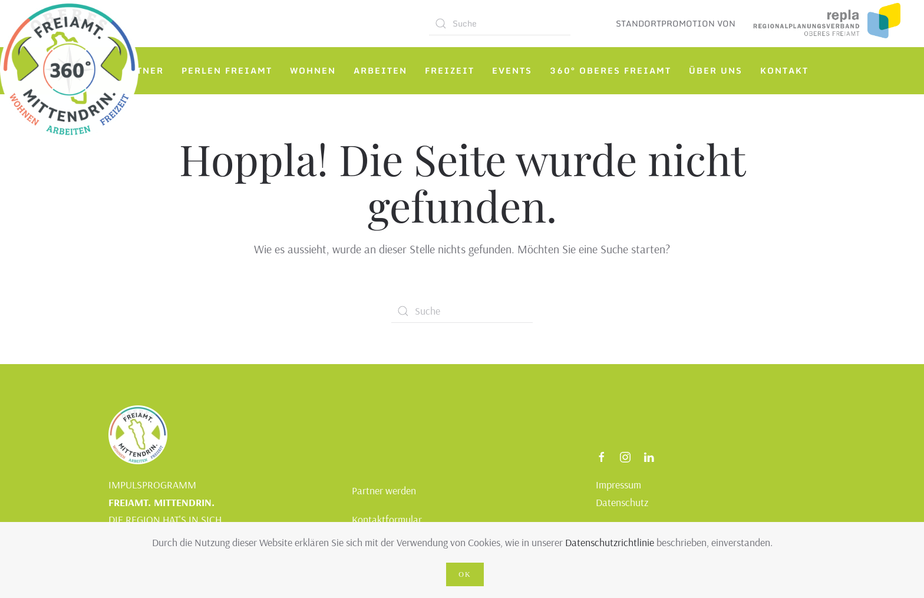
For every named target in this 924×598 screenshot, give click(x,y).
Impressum (618, 484)
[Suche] (499, 23)
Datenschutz (622, 502)
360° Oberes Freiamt (610, 70)
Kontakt (784, 70)
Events (512, 70)
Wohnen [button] (313, 70)
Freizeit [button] (449, 70)
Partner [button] (140, 70)
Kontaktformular (387, 519)
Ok (464, 574)
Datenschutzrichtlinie (609, 542)
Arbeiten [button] (380, 70)
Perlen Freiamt (227, 70)
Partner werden (384, 490)
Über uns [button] (715, 70)
